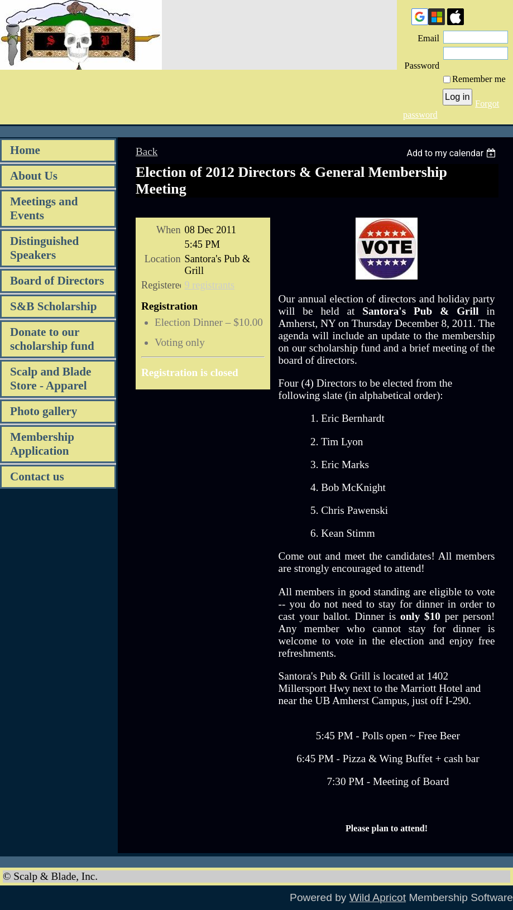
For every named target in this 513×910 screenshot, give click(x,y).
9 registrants (210, 285)
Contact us (37, 476)
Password (422, 60)
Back (146, 151)
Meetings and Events (44, 208)
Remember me (479, 79)
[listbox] (452, 153)
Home (25, 150)
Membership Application (42, 444)
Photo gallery (43, 411)
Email (425, 38)
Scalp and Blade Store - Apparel (50, 378)
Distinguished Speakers (44, 248)
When (168, 229)
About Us (33, 175)
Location (163, 258)
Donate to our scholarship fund (52, 339)
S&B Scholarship (53, 306)
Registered (161, 285)
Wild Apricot (377, 897)
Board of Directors (57, 280)
